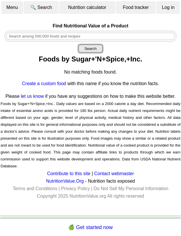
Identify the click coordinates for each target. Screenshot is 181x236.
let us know (32, 96)
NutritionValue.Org (65, 181)
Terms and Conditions (35, 188)
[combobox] (90, 36)
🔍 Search (41, 7)
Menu (12, 7)
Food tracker (136, 7)
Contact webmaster (114, 173)
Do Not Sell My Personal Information (131, 188)
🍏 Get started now (90, 227)
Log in (168, 7)
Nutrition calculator (87, 7)
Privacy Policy (75, 188)
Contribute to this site (68, 173)
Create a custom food (44, 83)
